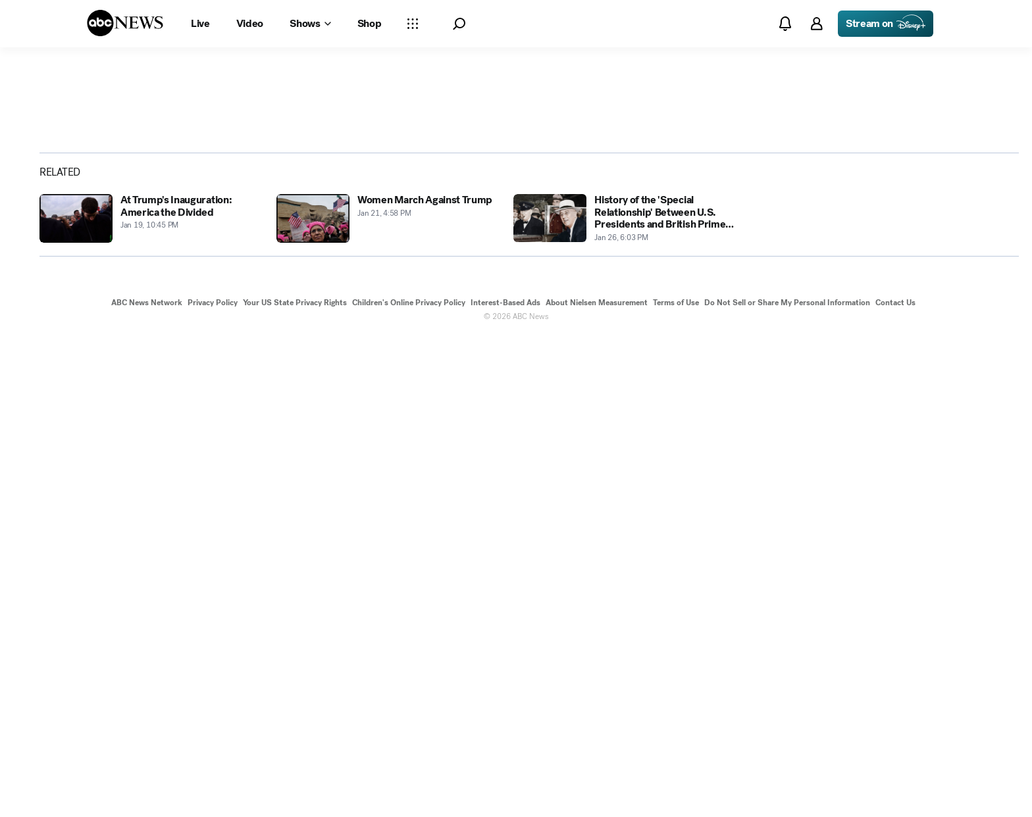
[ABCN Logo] (125, 23)
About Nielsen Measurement (597, 783)
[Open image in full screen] (789, 190)
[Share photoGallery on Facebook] (873, 303)
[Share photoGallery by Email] (942, 303)
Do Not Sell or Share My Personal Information (787, 783)
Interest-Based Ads (505, 783)
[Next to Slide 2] (787, 396)
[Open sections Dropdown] (413, 23)
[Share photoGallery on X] (907, 303)
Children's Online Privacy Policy (408, 783)
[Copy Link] (976, 303)
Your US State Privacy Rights (295, 783)
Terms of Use (676, 783)
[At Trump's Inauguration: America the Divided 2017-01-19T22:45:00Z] (150, 698)
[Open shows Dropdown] (310, 23)
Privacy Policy (213, 783)
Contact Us (895, 783)
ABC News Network (146, 783)
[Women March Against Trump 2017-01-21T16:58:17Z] (387, 698)
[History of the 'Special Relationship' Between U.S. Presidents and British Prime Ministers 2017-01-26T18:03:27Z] (624, 698)
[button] (459, 24)
